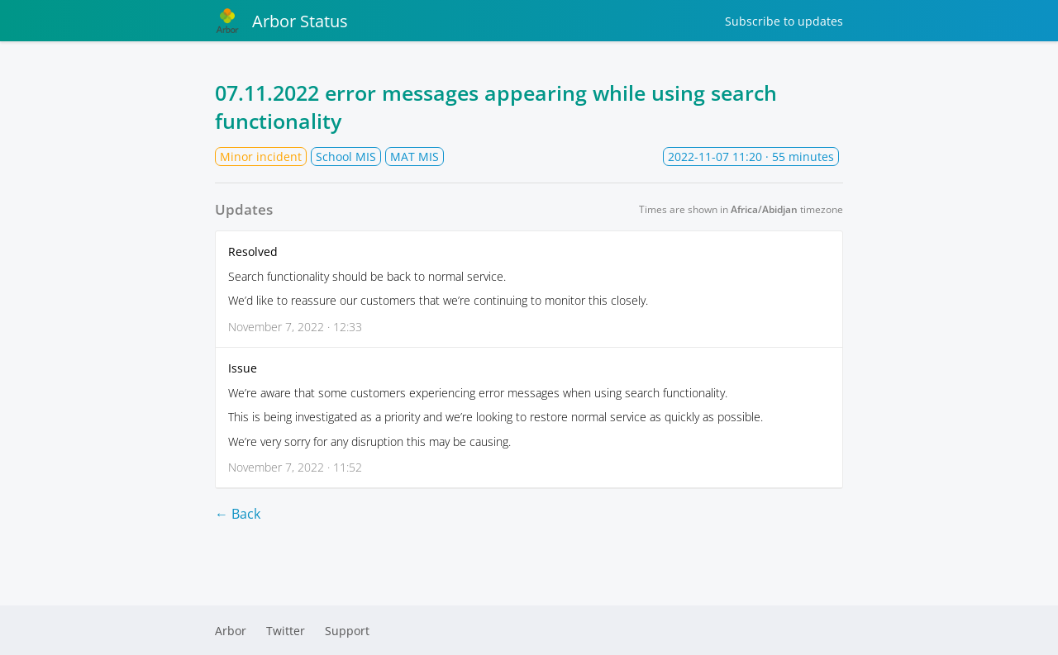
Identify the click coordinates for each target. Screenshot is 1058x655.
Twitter (285, 630)
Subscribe (784, 21)
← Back (237, 514)
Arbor (230, 630)
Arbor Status (281, 20)
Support (347, 630)
